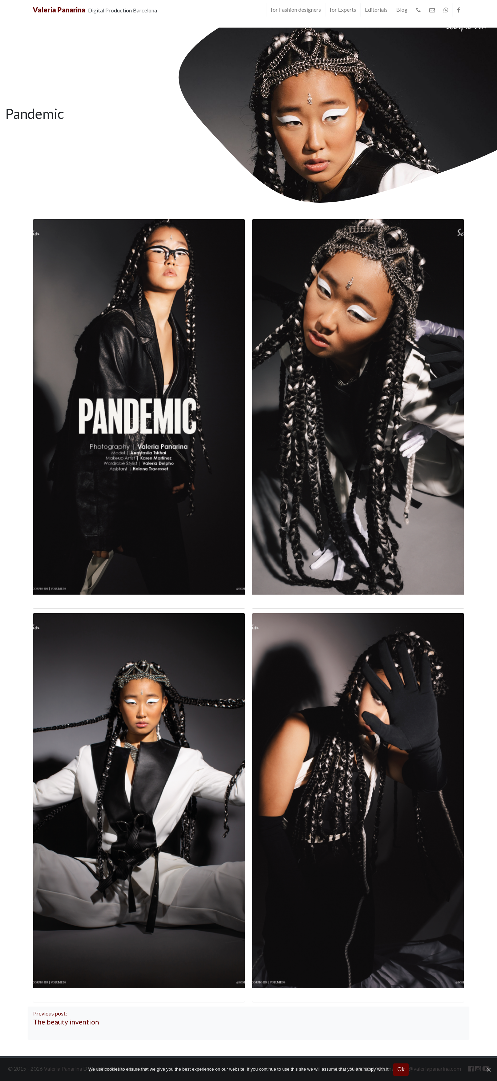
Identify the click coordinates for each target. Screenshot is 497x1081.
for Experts (343, 9)
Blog (402, 9)
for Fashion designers (296, 9)
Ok (401, 1069)
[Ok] (488, 1069)
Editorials (376, 9)
